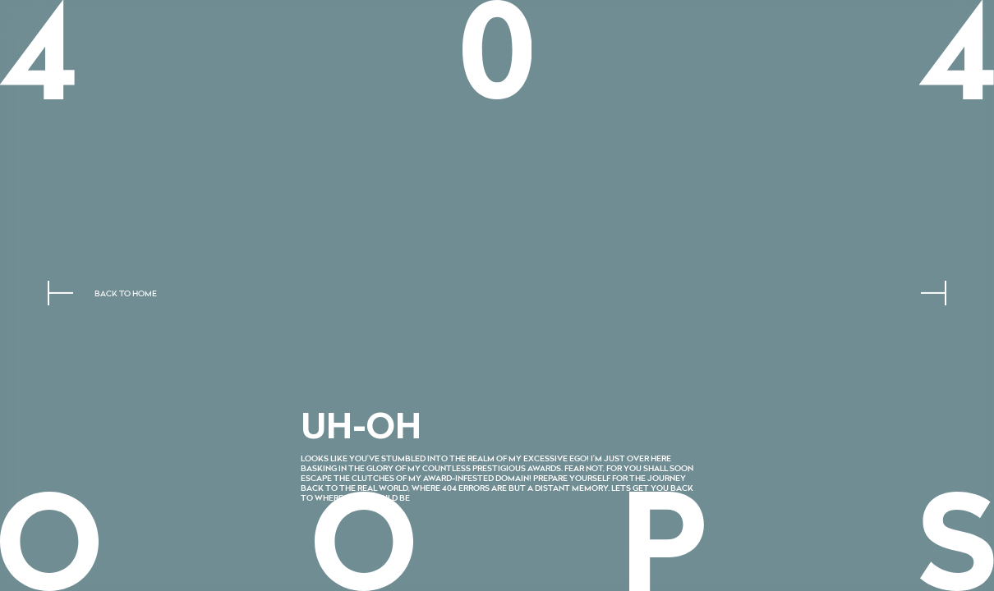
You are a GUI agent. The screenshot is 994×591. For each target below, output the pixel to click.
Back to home (125, 294)
